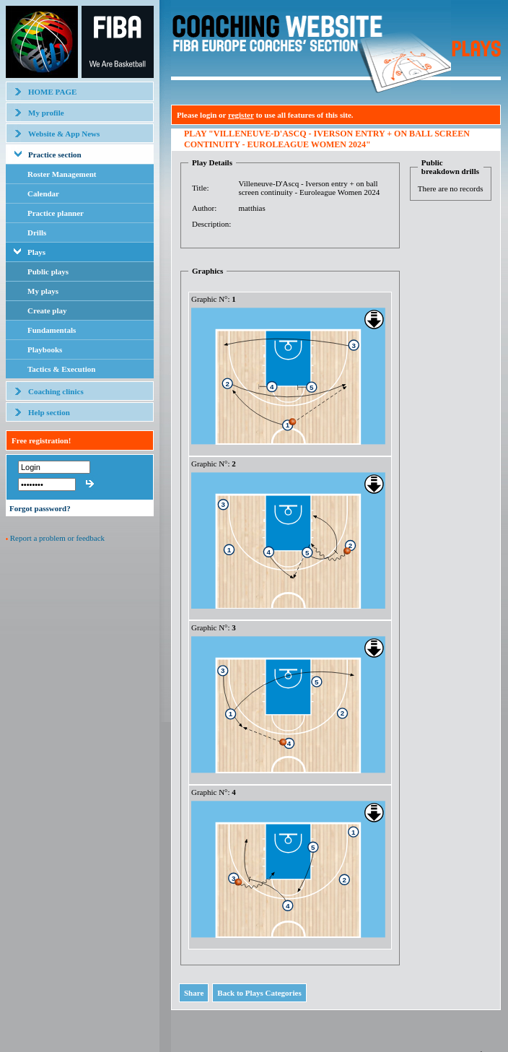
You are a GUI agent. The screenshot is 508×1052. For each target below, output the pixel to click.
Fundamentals (51, 330)
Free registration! (41, 440)
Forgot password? (40, 508)
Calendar (43, 193)
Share (193, 992)
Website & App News (64, 133)
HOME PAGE (52, 91)
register (241, 114)
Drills (36, 232)
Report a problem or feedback (57, 538)
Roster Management (61, 174)
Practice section (55, 154)
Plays (36, 252)
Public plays (48, 271)
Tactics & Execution (61, 369)
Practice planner (55, 213)
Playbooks (44, 349)
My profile (46, 112)
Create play (46, 310)
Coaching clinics (56, 391)
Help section (49, 412)
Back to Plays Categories (259, 992)
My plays (42, 291)
